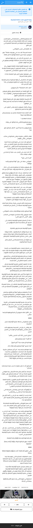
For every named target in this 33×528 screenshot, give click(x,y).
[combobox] (14, 2)
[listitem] (16, 27)
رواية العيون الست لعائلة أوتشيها (21, 19)
